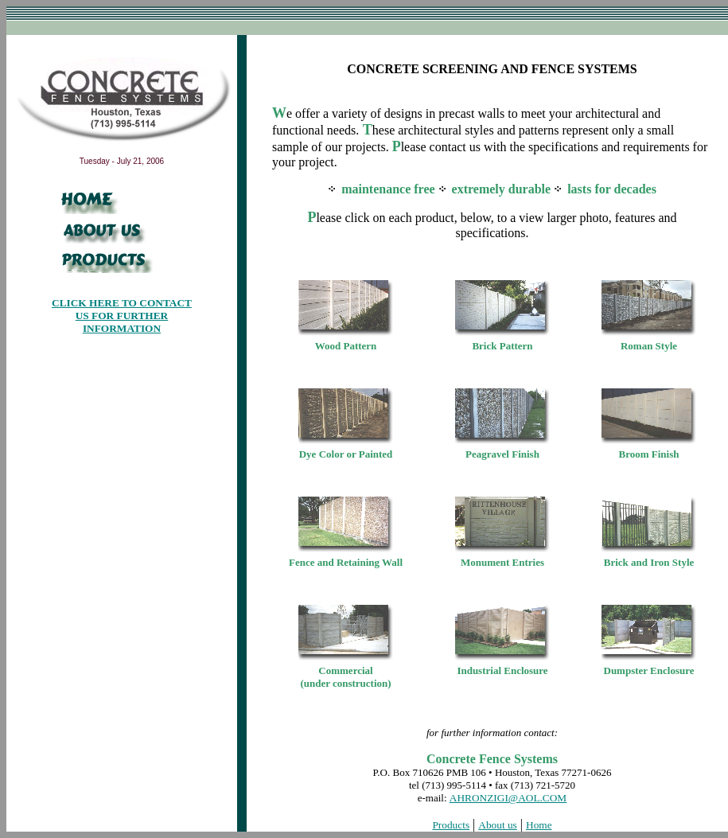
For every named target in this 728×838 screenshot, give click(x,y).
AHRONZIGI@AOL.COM (508, 798)
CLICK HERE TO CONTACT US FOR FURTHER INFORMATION (122, 315)
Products (450, 825)
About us (497, 825)
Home (539, 825)
